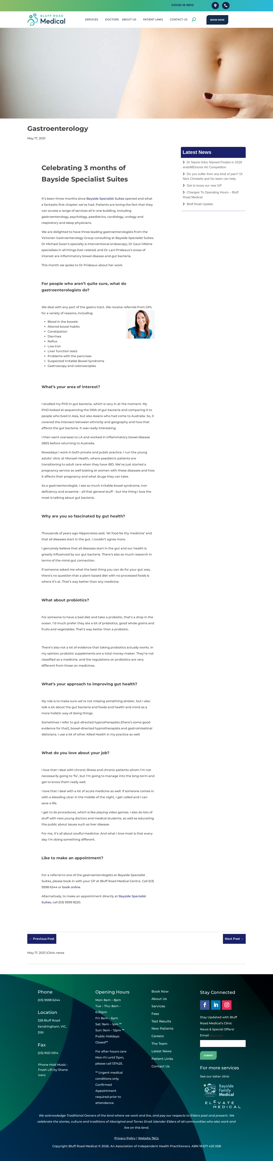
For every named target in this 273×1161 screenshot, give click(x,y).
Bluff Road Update (200, 204)
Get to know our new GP (204, 185)
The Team (159, 1043)
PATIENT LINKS (153, 19)
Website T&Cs (148, 1138)
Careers (157, 1036)
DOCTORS (112, 19)
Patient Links (162, 1059)
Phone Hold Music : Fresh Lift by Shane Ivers (53, 1070)
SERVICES (91, 19)
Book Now (217, 19)
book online (71, 887)
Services (158, 1006)
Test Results (161, 1021)
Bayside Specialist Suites (105, 198)
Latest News (161, 1051)
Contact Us (160, 1066)
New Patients (162, 1028)
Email (211, 1035)
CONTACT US (178, 19)
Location (47, 1012)
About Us (129, 19)
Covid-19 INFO (182, 5)
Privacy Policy (125, 1138)
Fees (155, 1014)
